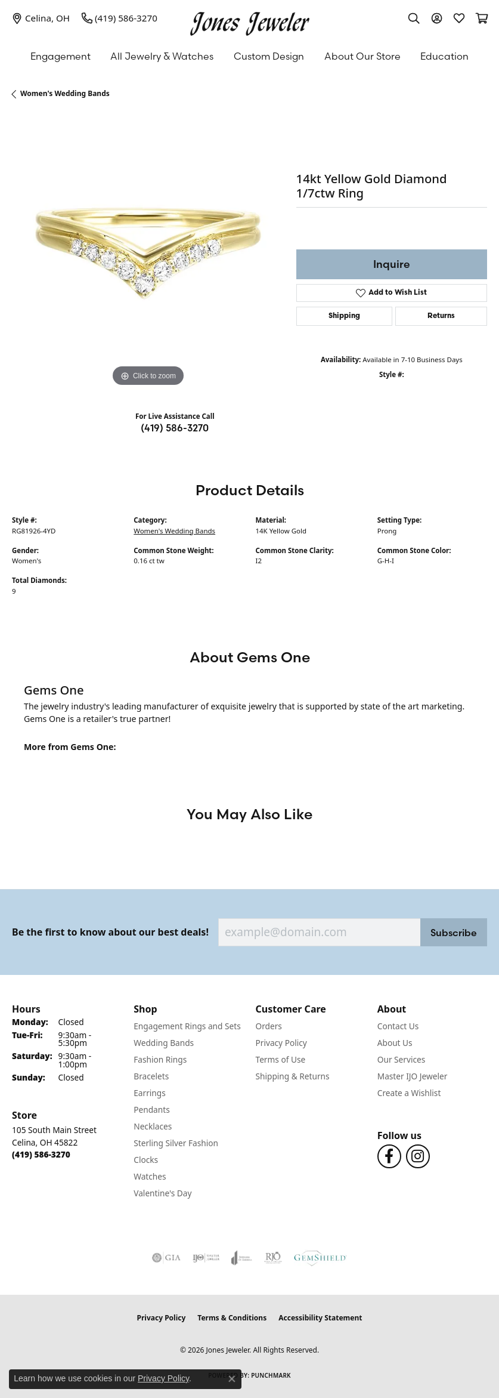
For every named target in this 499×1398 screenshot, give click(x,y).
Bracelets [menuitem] (151, 1076)
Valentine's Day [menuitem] (162, 1193)
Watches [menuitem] (150, 1176)
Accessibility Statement (320, 1318)
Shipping (344, 316)
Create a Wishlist (409, 1092)
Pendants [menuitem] (151, 1109)
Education (444, 56)
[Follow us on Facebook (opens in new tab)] (389, 1156)
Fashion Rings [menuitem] (160, 1059)
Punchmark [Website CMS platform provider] (271, 1375)
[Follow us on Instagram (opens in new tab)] (418, 1156)
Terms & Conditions (231, 1318)
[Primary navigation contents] (249, 56)
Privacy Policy (281, 1042)
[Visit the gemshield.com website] (320, 1258)
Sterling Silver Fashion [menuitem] (176, 1143)
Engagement (60, 56)
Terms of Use (281, 1059)
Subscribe (453, 933)
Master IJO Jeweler (412, 1076)
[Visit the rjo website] (273, 1258)
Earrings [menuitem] (150, 1092)
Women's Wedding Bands (65, 93)
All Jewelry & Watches (161, 56)
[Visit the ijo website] (206, 1258)
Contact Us (398, 1026)
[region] (148, 254)
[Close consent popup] (231, 1378)
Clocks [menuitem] (146, 1159)
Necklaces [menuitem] (153, 1126)
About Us (395, 1042)
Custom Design (269, 56)
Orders (269, 1026)
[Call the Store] (41, 1154)
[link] (41, 18)
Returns (441, 316)
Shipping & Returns (293, 1076)
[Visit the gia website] (166, 1258)
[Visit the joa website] (241, 1258)
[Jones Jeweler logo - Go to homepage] (249, 21)
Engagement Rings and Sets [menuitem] (187, 1026)
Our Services (401, 1059)
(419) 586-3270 (175, 428)
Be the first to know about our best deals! (110, 932)
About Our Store (362, 56)
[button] (413, 18)
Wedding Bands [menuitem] (164, 1042)
